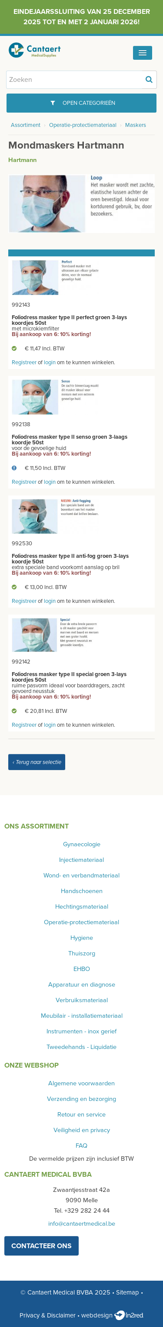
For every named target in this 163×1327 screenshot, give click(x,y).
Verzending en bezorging (81, 1099)
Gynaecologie (81, 844)
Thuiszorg (81, 953)
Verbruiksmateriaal (82, 1000)
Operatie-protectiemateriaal (82, 125)
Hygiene (81, 938)
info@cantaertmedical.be (81, 1223)
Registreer (24, 362)
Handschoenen (82, 891)
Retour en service (81, 1114)
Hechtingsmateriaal (81, 906)
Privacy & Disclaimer (48, 1315)
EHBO (81, 969)
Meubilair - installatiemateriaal (82, 1016)
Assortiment (25, 125)
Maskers (135, 125)
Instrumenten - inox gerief (81, 1031)
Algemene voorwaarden (81, 1083)
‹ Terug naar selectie (37, 762)
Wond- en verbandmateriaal (81, 875)
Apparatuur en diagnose (81, 984)
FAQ (81, 1145)
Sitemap (127, 1292)
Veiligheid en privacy (81, 1130)
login (50, 362)
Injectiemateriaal (81, 860)
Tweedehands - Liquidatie (81, 1047)
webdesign (112, 1315)
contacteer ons (41, 1246)
